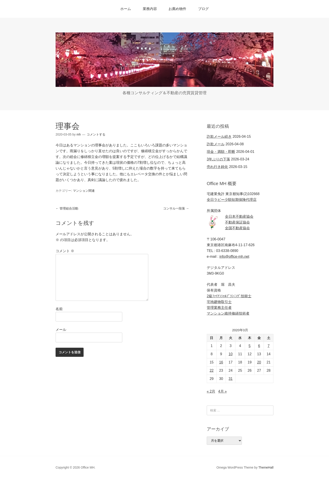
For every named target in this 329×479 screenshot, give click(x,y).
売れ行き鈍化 (217, 167)
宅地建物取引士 (219, 302)
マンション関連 (84, 190)
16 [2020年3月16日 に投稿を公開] (221, 362)
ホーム (125, 9)
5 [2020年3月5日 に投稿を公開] (250, 346)
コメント (65, 251)
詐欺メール (216, 144)
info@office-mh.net (234, 256)
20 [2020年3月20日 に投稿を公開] (259, 362)
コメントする (96, 134)
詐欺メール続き (219, 136)
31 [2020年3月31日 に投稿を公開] (231, 379)
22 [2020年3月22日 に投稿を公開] (212, 370)
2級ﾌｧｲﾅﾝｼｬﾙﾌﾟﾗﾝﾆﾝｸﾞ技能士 (229, 296)
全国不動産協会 (237, 228)
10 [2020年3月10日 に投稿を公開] (231, 354)
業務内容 (150, 9)
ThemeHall (265, 467)
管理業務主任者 (219, 307)
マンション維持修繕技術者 (228, 313)
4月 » (222, 391)
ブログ (203, 9)
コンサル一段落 (176, 208)
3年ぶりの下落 (218, 159)
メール (61, 329)
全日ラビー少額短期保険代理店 (232, 200)
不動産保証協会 (237, 222)
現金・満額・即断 (221, 152)
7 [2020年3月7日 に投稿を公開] (269, 346)
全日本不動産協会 (239, 216)
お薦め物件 (177, 9)
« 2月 (211, 391)
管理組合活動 (67, 208)
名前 (59, 309)
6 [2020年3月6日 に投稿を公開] (259, 346)
